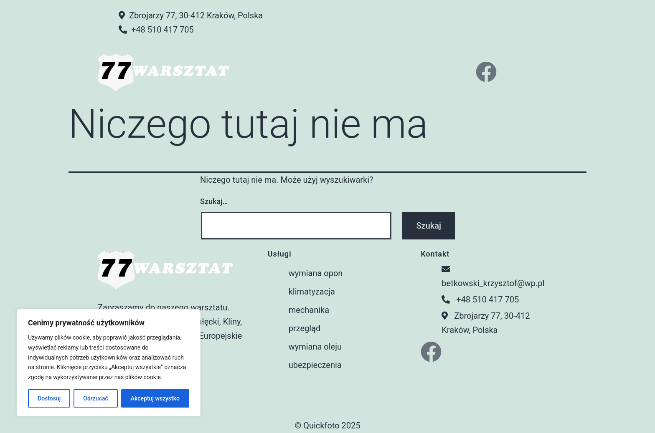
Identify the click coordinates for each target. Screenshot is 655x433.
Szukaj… (214, 201)
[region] (109, 362)
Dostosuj (49, 398)
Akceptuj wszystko (155, 398)
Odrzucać (95, 398)
